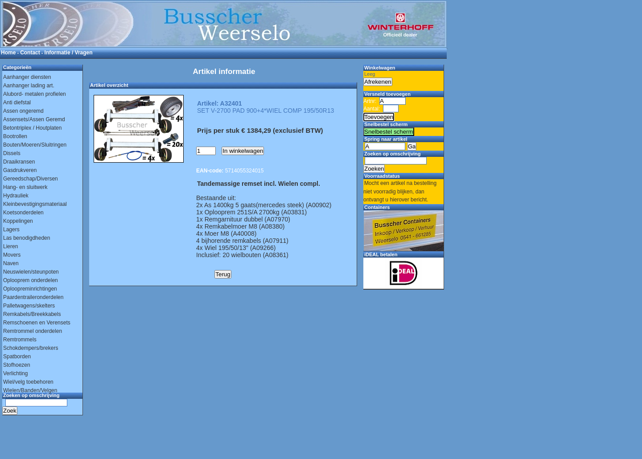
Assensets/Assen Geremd (34, 119)
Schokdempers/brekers (30, 348)
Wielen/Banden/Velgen (30, 390)
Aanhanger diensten (27, 77)
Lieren (10, 246)
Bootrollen (15, 136)
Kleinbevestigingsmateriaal (35, 204)
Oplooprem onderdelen (30, 280)
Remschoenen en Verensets (36, 323)
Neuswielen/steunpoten (31, 272)
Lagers (11, 229)
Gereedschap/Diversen (30, 179)
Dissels (12, 153)
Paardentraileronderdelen (33, 297)
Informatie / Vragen (69, 52)
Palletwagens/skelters (29, 306)
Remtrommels (20, 339)
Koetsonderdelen (23, 212)
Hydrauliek (16, 196)
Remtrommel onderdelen (32, 331)
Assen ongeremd (23, 111)
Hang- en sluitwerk (25, 187)
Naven (11, 263)
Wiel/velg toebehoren (28, 382)
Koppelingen (18, 221)
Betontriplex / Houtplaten (32, 128)
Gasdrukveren (20, 170)
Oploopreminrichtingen (30, 289)
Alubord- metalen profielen (34, 94)
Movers (12, 255)
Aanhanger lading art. (28, 85)
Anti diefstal (17, 102)
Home (8, 52)
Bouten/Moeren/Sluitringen (34, 145)
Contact (30, 52)
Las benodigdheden (26, 238)
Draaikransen (19, 162)
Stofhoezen (16, 365)
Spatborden (17, 356)
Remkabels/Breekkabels (32, 314)
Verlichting (15, 373)
